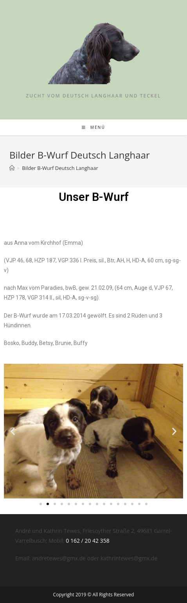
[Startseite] (11, 168)
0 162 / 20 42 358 (87, 540)
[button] (13, 431)
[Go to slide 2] (48, 504)
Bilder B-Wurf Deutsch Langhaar (60, 168)
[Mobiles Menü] (93, 127)
